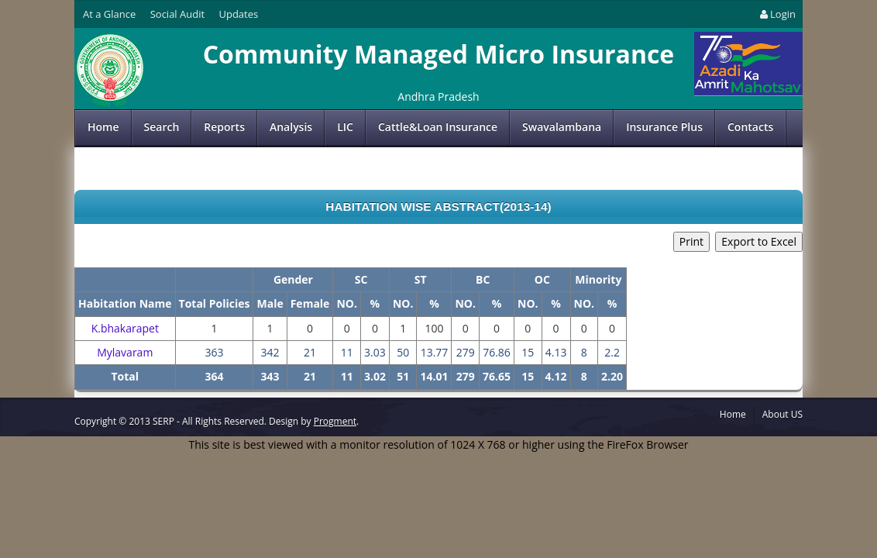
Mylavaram (125, 352)
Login (777, 14)
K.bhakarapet (125, 328)
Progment (335, 421)
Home (103, 126)
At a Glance (109, 14)
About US (782, 414)
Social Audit (177, 14)
